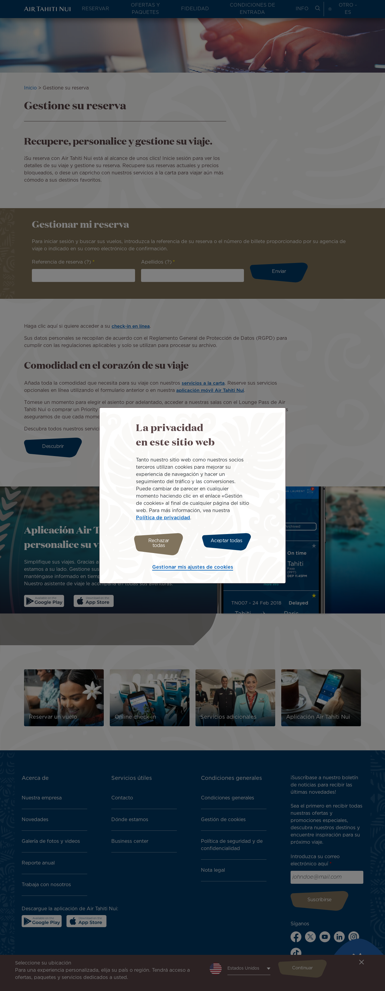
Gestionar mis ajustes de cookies (192, 566)
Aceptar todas (228, 543)
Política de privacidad (163, 519)
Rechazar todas (157, 543)
